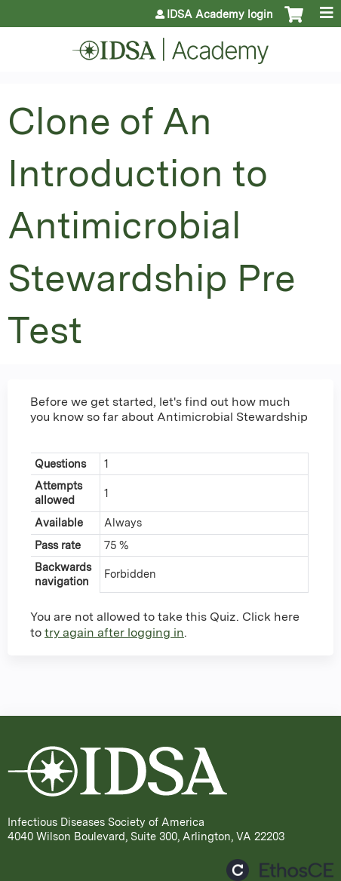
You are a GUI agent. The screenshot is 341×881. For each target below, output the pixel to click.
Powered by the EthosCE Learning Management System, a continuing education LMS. (279, 870)
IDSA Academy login (220, 14)
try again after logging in (114, 632)
